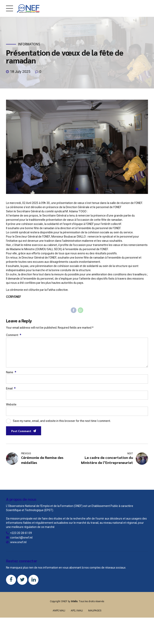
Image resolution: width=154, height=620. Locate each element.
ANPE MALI (59, 610)
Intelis (74, 601)
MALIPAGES (94, 610)
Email (10, 388)
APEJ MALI (77, 610)
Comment (13, 335)
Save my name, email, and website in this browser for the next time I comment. (62, 420)
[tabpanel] (77, 147)
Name (11, 372)
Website (11, 404)
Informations (29, 44)
